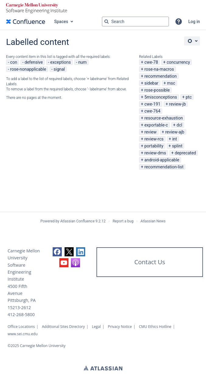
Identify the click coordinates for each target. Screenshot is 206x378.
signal (59, 69)
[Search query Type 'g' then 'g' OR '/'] (135, 21)
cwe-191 (152, 104)
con (13, 62)
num (82, 62)
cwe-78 (151, 62)
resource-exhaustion (163, 118)
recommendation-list (163, 166)
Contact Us (149, 262)
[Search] (106, 21)
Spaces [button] (61, 21)
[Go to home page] (25, 21)
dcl (179, 125)
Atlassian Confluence (77, 221)
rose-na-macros (159, 69)
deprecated (185, 152)
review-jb (177, 104)
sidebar (151, 83)
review (150, 132)
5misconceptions (160, 97)
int (174, 139)
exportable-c (156, 125)
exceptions (60, 62)
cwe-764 (152, 111)
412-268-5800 (21, 314)
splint (177, 145)
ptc (189, 97)
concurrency (178, 62)
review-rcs (153, 139)
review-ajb (174, 132)
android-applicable (161, 159)
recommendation (160, 76)
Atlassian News (153, 221)
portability (153, 145)
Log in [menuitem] (194, 21)
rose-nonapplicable (28, 69)
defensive (34, 62)
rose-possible (157, 90)
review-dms (155, 152)
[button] (178, 21)
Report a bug (123, 221)
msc (171, 83)
